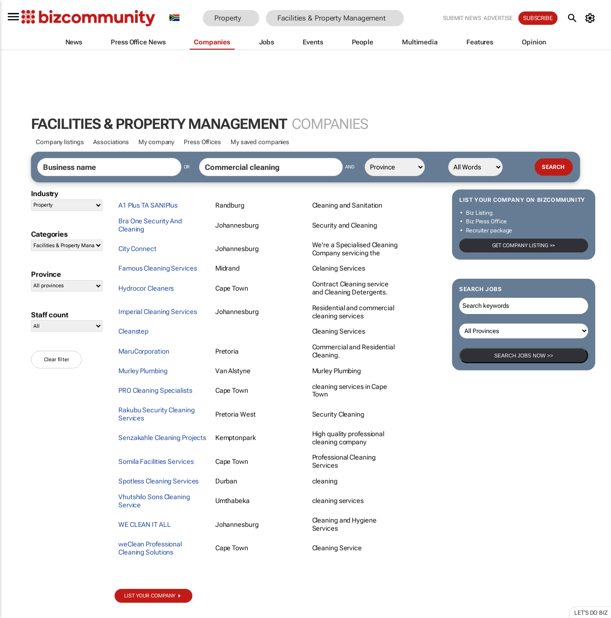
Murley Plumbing (143, 371)
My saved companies (260, 142)
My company (156, 142)
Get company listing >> (524, 245)
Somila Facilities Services (155, 461)
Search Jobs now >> (523, 355)
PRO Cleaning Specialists (155, 390)
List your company (150, 596)
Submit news (462, 18)
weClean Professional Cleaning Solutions (150, 548)
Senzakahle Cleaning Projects (162, 437)
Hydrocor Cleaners (146, 288)
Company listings (60, 142)
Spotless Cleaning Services (158, 481)
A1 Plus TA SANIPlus (148, 205)
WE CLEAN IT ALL (144, 524)
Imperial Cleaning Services (157, 311)
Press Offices (202, 142)
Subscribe (538, 18)
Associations (111, 142)
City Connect (137, 248)
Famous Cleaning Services (157, 268)
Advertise (498, 18)
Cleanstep (133, 331)
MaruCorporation (143, 351)
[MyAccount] (591, 18)
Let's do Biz (591, 612)
